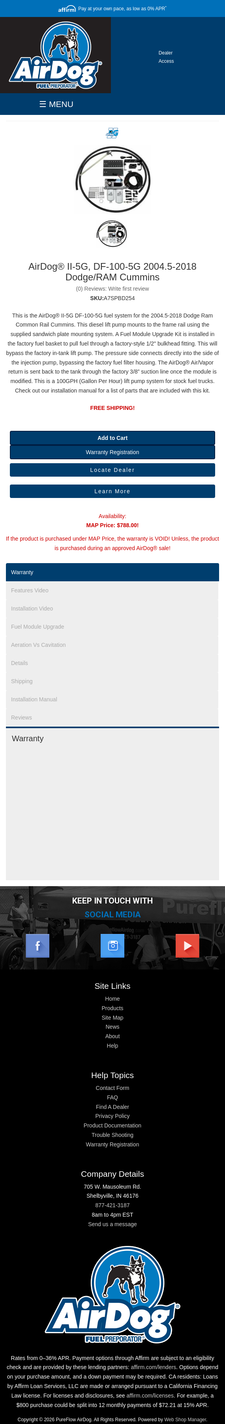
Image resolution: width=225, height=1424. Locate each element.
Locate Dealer (112, 470)
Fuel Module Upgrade (37, 627)
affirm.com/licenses (150, 1395)
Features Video (30, 590)
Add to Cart (113, 438)
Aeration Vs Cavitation (38, 645)
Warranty (22, 572)
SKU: (97, 298)
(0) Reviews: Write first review (112, 289)
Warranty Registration (112, 452)
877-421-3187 (112, 1205)
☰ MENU (56, 104)
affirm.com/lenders (153, 1367)
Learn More (112, 491)
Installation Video (32, 608)
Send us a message (112, 1224)
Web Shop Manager (185, 1419)
